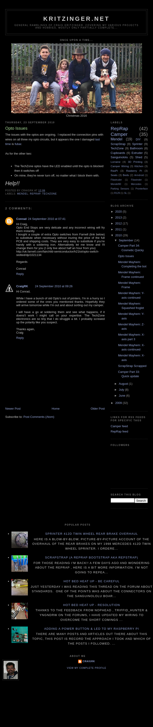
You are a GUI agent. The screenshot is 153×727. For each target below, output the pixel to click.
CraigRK (22, 286)
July (122, 389)
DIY (138, 139)
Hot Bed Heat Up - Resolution (91, 605)
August (124, 383)
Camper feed (119, 426)
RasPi (114, 170)
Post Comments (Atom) (39, 417)
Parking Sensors (120, 188)
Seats (114, 175)
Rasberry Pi (134, 170)
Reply (20, 274)
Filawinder (136, 180)
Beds (126, 175)
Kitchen (139, 166)
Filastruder (116, 180)
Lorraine (116, 161)
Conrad (21, 219)
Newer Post (13, 408)
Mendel (22, 193)
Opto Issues (126, 256)
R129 (117, 193)
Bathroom (136, 148)
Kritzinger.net (76, 18)
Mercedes (136, 184)
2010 (119, 235)
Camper (119, 134)
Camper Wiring (120, 166)
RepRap (35, 193)
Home (56, 408)
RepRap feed (119, 431)
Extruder (137, 153)
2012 (119, 223)
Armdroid (139, 175)
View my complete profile (86, 668)
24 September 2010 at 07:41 (47, 219)
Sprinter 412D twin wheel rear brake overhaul (91, 533)
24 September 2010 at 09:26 (54, 286)
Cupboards (118, 153)
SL (125, 193)
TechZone (49, 193)
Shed (138, 157)
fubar (18, 144)
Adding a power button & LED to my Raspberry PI (91, 628)
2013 (119, 217)
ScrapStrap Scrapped (132, 366)
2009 (119, 403)
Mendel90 (116, 184)
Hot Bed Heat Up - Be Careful (91, 581)
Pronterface (141, 188)
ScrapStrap (118, 144)
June (122, 395)
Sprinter (137, 144)
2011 (119, 229)
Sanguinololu (119, 157)
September (126, 240)
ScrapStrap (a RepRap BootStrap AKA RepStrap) (91, 557)
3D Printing (135, 161)
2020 (119, 211)
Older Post (98, 408)
